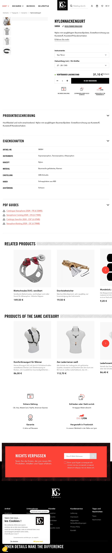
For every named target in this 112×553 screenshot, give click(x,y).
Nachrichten (96, 520)
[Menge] (62, 81)
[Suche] (79, 6)
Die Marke (16, 6)
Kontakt (73, 530)
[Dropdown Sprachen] (107, 6)
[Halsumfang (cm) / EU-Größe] (82, 65)
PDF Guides (56, 205)
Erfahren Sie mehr (62, 39)
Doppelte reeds (54, 528)
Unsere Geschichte (33, 513)
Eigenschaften (56, 141)
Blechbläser (52, 520)
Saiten (50, 524)
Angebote (8, 513)
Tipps (94, 516)
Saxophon (52, 513)
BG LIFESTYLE (43, 6)
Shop (4, 6)
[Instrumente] (82, 54)
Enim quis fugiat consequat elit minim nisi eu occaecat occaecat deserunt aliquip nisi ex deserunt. (81, 465)
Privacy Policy (75, 527)
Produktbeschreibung (56, 115)
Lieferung (73, 513)
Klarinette (51, 517)
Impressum (74, 517)
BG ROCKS (31, 6)
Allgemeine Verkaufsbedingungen (78, 521)
